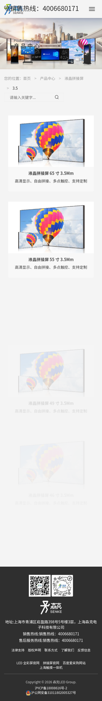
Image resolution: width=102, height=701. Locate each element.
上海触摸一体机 (50, 667)
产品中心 (47, 78)
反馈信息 (84, 650)
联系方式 (50, 650)
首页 (27, 78)
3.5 (15, 88)
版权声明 (34, 650)
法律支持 (17, 650)
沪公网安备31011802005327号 (51, 692)
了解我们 (67, 650)
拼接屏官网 (51, 662)
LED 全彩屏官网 (28, 662)
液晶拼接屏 (74, 78)
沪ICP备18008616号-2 (51, 687)
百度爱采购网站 (74, 662)
